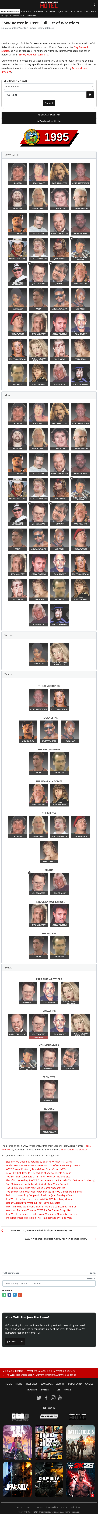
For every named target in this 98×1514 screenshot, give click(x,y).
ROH (73, 11)
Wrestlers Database (10, 11)
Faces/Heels (31, 15)
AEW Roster (39, 11)
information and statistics (75, 1149)
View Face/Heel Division (49, 121)
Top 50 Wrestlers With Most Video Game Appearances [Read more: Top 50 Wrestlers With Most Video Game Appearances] (35, 1187)
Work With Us (75, 1507)
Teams (93, 11)
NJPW (60, 11)
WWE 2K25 (47, 1383)
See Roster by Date (15, 80)
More (67, 1389)
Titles (56, 1389)
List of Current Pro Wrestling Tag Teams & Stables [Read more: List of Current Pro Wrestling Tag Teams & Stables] (33, 1202)
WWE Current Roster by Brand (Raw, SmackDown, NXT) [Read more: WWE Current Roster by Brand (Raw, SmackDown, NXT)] (35, 1169)
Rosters (32, 1389)
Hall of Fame (18, 15)
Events (45, 1389)
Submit (49, 103)
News (18, 1383)
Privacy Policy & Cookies (47, 1507)
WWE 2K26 (31, 1383)
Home (8, 1383)
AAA (67, 11)
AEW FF (60, 1383)
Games (89, 1383)
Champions (6, 15)
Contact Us (29, 1507)
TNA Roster (51, 11)
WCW (79, 11)
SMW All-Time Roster (49, 114)
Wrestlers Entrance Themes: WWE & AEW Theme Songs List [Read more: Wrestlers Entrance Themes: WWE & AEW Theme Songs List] (38, 1210)
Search (64, 1507)
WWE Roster (26, 11)
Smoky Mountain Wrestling (33, 54)
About (19, 1507)
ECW (86, 11)
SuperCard (75, 1383)
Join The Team (15, 1341)
